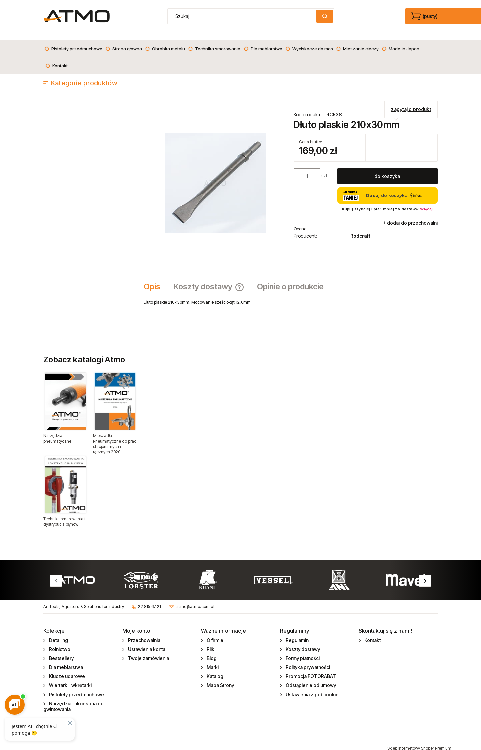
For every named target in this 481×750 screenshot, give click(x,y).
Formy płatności (302, 651)
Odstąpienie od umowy (310, 678)
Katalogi (215, 669)
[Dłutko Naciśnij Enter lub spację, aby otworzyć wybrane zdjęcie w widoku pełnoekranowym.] (215, 175)
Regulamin (297, 633)
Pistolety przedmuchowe (76, 687)
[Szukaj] (324, 16)
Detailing (58, 633)
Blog (211, 651)
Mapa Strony (220, 678)
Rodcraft (360, 228)
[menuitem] (73, 41)
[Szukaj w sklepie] (243, 16)
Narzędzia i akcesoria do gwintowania (73, 699)
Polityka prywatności (307, 660)
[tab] (155, 279)
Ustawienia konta (146, 642)
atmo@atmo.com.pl (195, 599)
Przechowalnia (143, 633)
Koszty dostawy (302, 642)
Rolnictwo (59, 642)
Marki (212, 660)
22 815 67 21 (149, 599)
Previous (56, 573)
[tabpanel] (291, 295)
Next (425, 573)
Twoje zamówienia (148, 651)
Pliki (210, 642)
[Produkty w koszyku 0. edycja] (425, 16)
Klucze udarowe (66, 669)
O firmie (214, 633)
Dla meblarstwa (65, 660)
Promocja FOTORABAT (310, 669)
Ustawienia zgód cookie (312, 687)
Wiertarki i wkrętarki (70, 678)
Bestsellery (61, 651)
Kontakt (372, 633)
